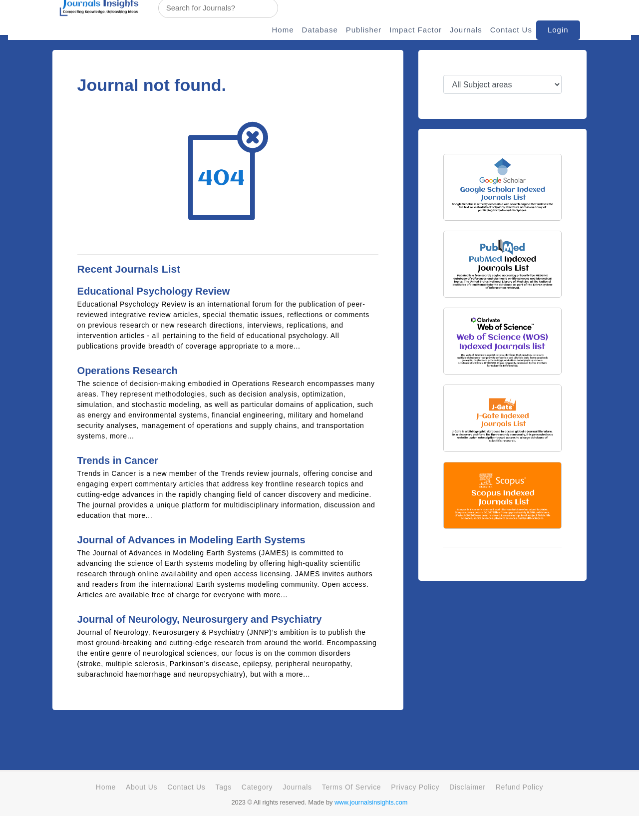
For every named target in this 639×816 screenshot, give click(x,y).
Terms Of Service (351, 787)
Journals (466, 29)
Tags (223, 787)
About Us (141, 787)
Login (558, 29)
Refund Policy (519, 787)
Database (320, 29)
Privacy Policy (415, 787)
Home (283, 29)
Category (257, 787)
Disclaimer (467, 787)
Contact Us (511, 29)
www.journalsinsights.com (371, 802)
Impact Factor (415, 29)
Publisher (364, 29)
